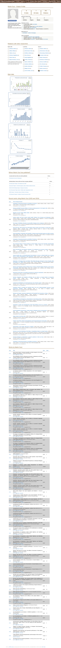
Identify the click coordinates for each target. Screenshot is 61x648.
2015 (10, 367)
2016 (10, 405)
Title (14, 350)
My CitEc (32, 1)
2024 (10, 461)
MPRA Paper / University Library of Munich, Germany (19, 192)
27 (34, 28)
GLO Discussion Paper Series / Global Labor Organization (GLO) (21, 190)
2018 (10, 357)
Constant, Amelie (43, 55)
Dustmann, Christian (44, 59)
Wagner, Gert (27, 68)
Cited (47, 350)
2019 (10, 570)
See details (35, 24)
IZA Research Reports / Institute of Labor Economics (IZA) (19, 194)
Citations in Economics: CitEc (8, 1)
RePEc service (11, 646)
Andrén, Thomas (28, 59)
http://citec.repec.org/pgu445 (33, 36)
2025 (10, 471)
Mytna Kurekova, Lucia (14, 59)
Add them (33, 39)
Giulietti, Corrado (43, 70)
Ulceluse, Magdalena (14, 55)
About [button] (58, 1)
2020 (10, 533)
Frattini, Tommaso (43, 66)
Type (44, 350)
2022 (10, 435)
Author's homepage (32, 32)
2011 (10, 505)
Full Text (14, 354)
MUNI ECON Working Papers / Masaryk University (18, 187)
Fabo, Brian (27, 55)
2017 (10, 362)
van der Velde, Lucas (29, 70)
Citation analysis (20, 354)
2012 (10, 353)
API (36, 1)
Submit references (52, 1)
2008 (10, 496)
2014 (10, 376)
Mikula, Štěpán (12, 50)
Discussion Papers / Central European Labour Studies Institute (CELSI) (22, 185)
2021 (10, 415)
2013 (10, 372)
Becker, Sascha (43, 68)
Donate (39, 1)
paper (25, 210)
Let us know (45, 39)
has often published (38, 26)
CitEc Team (43, 646)
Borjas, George (43, 57)
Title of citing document (18, 201)
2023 (10, 425)
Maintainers (45, 1)
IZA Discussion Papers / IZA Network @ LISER (17, 183)
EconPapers (25, 32)
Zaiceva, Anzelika (43, 61)
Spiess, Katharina (28, 61)
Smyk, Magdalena (28, 57)
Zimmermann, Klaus (29, 50)
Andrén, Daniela (28, 66)
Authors (17, 1)
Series (22, 1)
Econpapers (19, 210)
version (22, 369)
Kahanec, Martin (13, 48)
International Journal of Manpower (15, 178)
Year (10, 201)
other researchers (32, 27)
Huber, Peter (12, 57)
